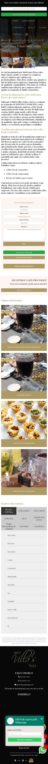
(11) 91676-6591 (24, 677)
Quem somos (28, 21)
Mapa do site (24, 748)
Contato (17, 34)
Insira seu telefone (15, 730)
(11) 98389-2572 (24, 681)
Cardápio (17, 27)
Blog (30, 27)
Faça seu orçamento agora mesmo (24, 9)
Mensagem (24, 226)
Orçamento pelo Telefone (24, 257)
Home (15, 21)
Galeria (43, 27)
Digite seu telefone (24, 220)
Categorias (15, 40)
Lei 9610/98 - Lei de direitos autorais (26, 643)
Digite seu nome (24, 206)
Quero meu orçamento (24, 290)
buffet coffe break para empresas (37, 40)
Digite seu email (24, 213)
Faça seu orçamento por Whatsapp (24, 14)
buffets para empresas (26, 40)
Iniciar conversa (24, 740)
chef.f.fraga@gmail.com (24, 685)
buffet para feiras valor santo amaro (6, 43)
